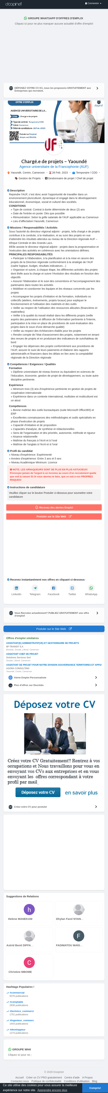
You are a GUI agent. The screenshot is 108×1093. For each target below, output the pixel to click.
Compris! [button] (95, 1088)
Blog (94, 1081)
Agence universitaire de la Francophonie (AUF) (54, 167)
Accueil (19, 1077)
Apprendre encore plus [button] (52, 1090)
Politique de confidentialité (46, 1081)
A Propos (87, 1077)
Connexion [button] (93, 3)
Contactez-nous (20, 1081)
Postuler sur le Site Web (54, 516)
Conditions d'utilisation (76, 1081)
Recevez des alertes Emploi (54, 507)
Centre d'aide (72, 1077)
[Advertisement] (54, 53)
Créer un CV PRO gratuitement (44, 1077)
